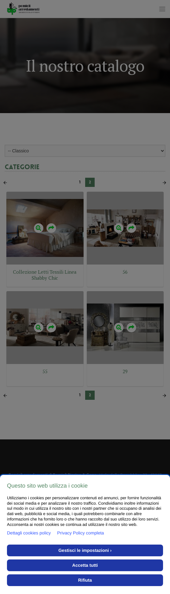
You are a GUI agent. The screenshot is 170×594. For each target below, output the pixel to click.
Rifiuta (85, 580)
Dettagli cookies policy (29, 532)
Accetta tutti (85, 565)
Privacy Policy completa (80, 532)
